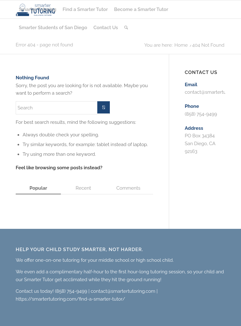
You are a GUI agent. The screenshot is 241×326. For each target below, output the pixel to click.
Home (181, 45)
